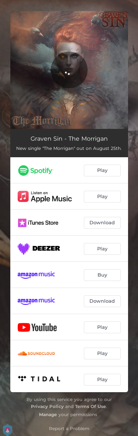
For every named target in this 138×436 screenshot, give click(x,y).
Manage (48, 414)
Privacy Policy (47, 406)
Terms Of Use (90, 406)
